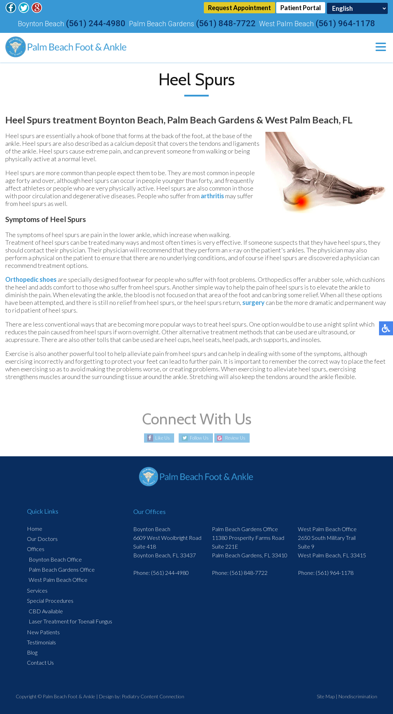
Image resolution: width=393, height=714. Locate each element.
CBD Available (46, 610)
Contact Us (40, 661)
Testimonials (41, 641)
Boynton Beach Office (55, 558)
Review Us (238, 437)
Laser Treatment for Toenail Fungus (70, 620)
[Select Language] (357, 8)
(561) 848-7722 (226, 23)
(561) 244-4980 (96, 23)
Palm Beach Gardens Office (62, 568)
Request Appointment (238, 8)
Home (34, 527)
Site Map (326, 696)
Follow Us (197, 437)
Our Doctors (42, 538)
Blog (32, 651)
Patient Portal (300, 8)
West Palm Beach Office (58, 579)
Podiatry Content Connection (153, 696)
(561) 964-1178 (345, 23)
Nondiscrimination (357, 696)
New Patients (43, 631)
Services (37, 589)
